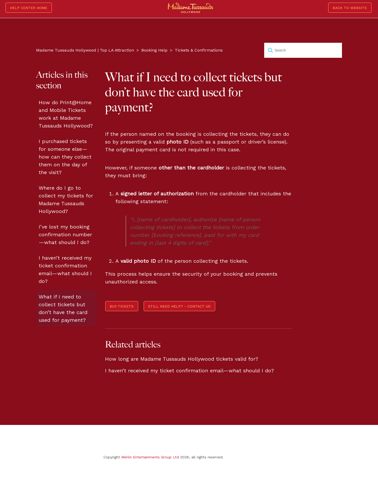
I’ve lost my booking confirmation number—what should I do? (65, 234)
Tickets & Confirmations (199, 50)
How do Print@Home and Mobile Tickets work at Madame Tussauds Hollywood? (66, 114)
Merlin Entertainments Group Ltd (150, 457)
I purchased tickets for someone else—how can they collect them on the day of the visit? (65, 156)
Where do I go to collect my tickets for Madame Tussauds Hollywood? (66, 199)
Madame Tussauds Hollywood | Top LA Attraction (85, 50)
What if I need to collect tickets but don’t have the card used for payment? (63, 308)
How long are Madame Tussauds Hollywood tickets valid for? (181, 359)
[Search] (303, 50)
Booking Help (154, 50)
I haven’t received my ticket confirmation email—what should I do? (65, 269)
